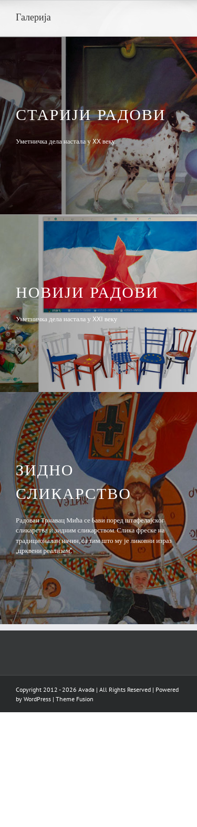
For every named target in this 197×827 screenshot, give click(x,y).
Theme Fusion (75, 699)
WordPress (37, 699)
